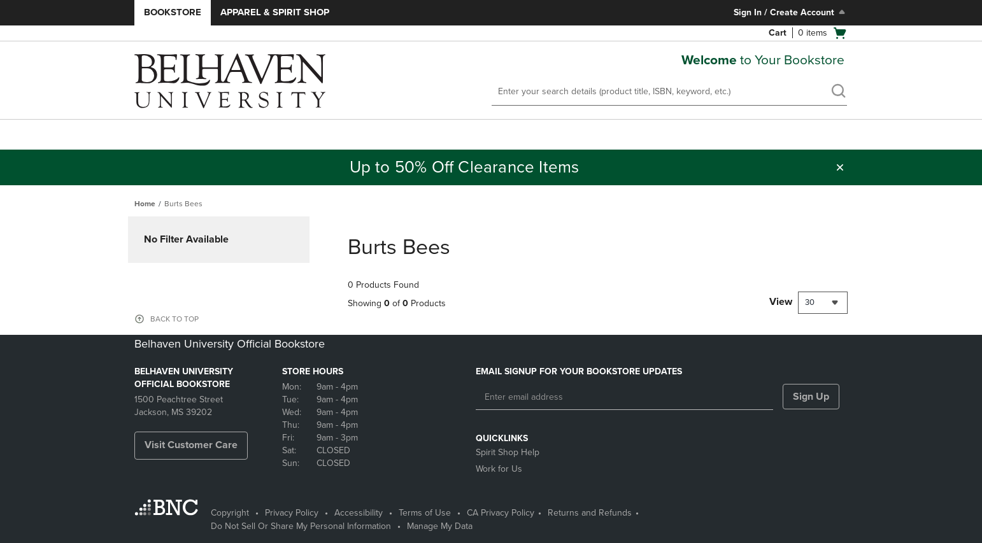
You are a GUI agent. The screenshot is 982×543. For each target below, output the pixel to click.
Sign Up (811, 396)
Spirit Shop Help (507, 452)
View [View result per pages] (780, 301)
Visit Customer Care (191, 445)
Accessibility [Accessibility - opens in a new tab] (358, 512)
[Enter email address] (624, 397)
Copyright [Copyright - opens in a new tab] (230, 512)
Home (144, 203)
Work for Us (499, 468)
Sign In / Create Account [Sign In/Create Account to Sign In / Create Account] (791, 12)
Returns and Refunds (590, 512)
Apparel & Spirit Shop (274, 12)
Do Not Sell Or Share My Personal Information (301, 526)
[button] (840, 167)
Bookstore (172, 12)
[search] (838, 92)
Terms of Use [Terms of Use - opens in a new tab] (425, 512)
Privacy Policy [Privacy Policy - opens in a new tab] (291, 512)
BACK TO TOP (174, 318)
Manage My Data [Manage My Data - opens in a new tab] (440, 526)
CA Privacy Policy (500, 512)
